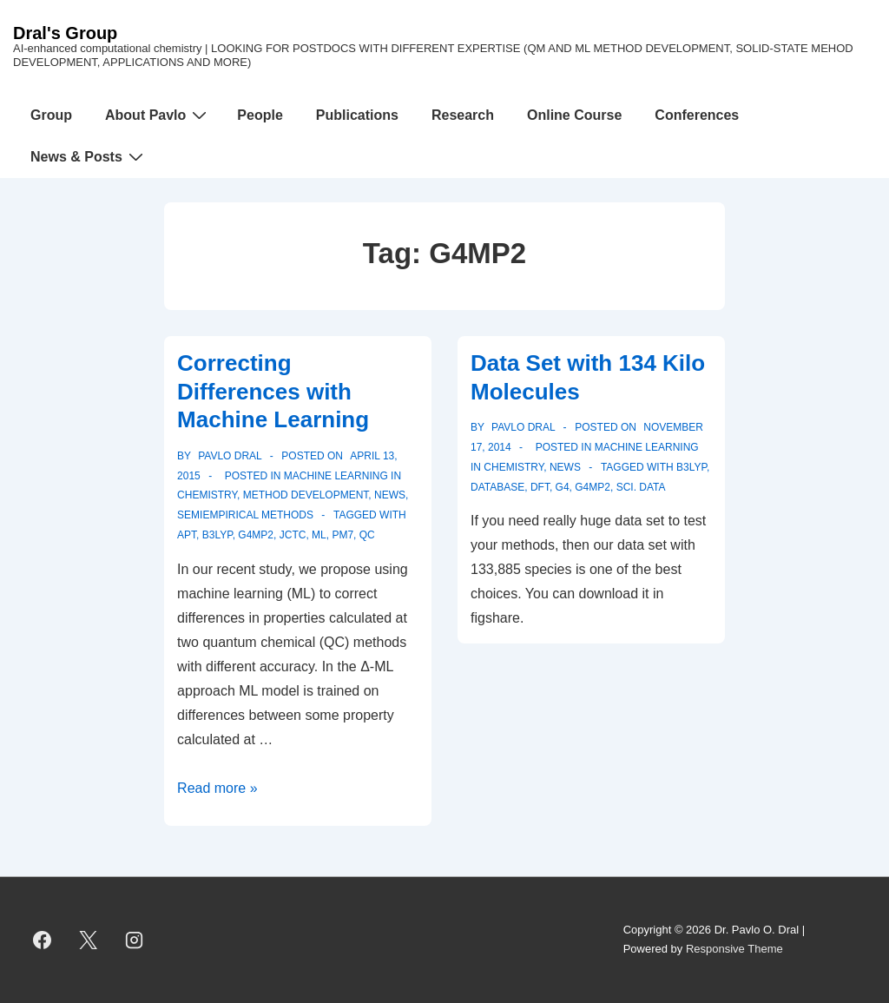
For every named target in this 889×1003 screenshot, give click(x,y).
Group (51, 115)
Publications (357, 115)
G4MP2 (255, 535)
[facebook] (42, 939)
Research (462, 115)
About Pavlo (158, 114)
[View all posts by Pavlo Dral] (229, 456)
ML (319, 535)
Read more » (217, 788)
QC (367, 535)
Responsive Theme (734, 948)
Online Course (574, 115)
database (497, 487)
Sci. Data (641, 487)
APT (186, 535)
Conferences (697, 115)
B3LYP (217, 535)
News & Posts (89, 156)
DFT (540, 487)
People (259, 115)
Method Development (306, 495)
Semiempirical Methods (245, 515)
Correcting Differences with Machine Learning (273, 391)
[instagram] (134, 939)
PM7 (342, 535)
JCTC (293, 535)
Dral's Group (65, 33)
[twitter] (88, 939)
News (389, 495)
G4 (563, 487)
